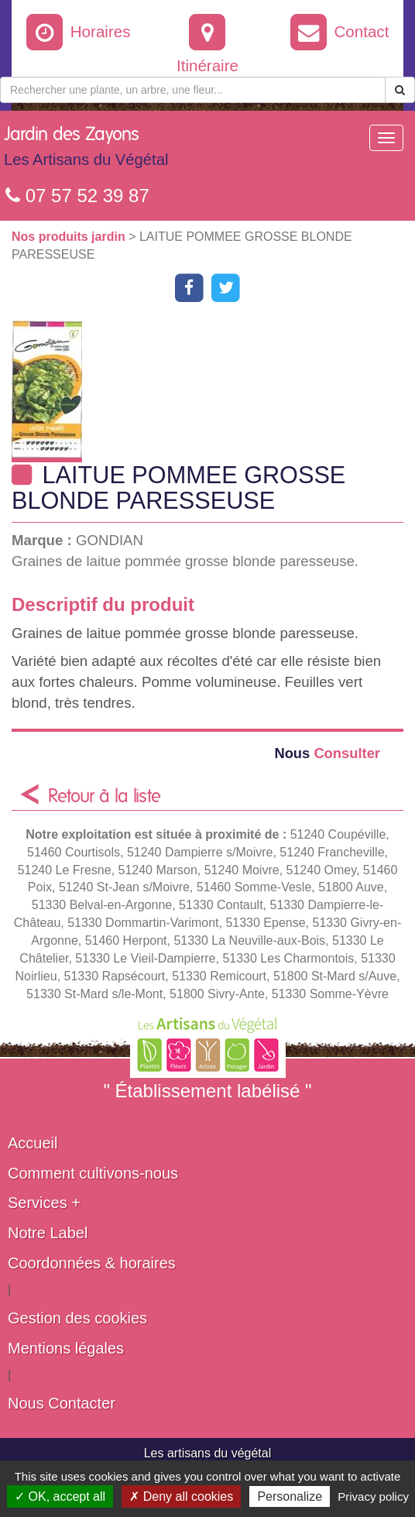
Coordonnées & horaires (92, 1263)
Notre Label (47, 1232)
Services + (44, 1202)
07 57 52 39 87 (77, 195)
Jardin (86, 150)
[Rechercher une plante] (193, 90)
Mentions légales (66, 1348)
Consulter (327, 753)
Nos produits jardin (70, 236)
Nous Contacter (61, 1403)
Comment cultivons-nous (93, 1173)
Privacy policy (373, 1496)
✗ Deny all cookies (181, 1496)
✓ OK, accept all (60, 1496)
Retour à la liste (104, 797)
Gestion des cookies (77, 1318)
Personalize (289, 1496)
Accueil (32, 1142)
